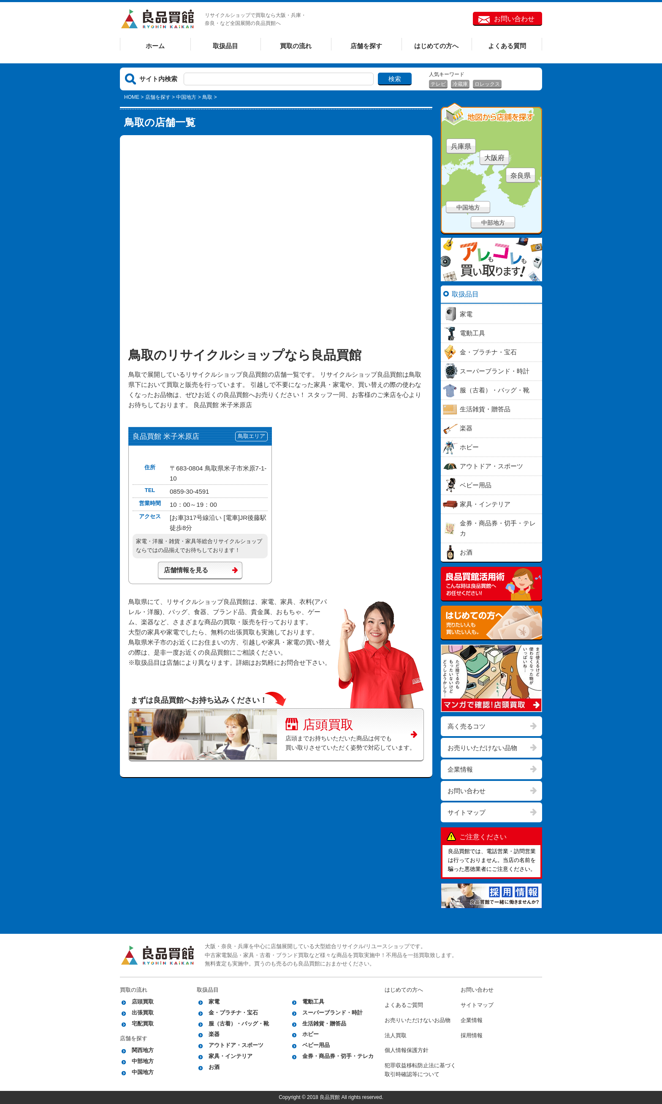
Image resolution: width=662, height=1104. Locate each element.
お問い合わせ (514, 18)
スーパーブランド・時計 (332, 1012)
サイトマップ (467, 812)
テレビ (438, 84)
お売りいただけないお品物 (417, 1020)
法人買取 (396, 1035)
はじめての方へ (436, 45)
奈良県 (520, 175)
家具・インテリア (230, 1056)
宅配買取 (143, 1023)
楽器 (214, 1034)
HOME (131, 97)
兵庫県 (461, 146)
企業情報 (460, 769)
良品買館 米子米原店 (166, 436)
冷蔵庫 (460, 84)
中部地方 (493, 222)
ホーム (155, 45)
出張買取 (143, 1012)
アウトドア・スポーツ (236, 1045)
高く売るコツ (467, 726)
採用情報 (472, 1035)
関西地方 (143, 1050)
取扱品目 (225, 45)
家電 (214, 1001)
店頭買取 (319, 723)
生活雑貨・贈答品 (324, 1023)
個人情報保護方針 (407, 1050)
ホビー (310, 1034)
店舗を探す (366, 45)
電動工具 (313, 1001)
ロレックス (487, 84)
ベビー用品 (316, 1045)
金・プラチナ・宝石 (233, 1012)
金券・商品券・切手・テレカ (338, 1056)
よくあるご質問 (404, 1005)
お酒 (214, 1067)
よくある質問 (507, 45)
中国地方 (186, 97)
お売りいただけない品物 (482, 747)
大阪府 (494, 157)
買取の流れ (296, 45)
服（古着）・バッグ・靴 (239, 1023)
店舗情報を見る (186, 570)
